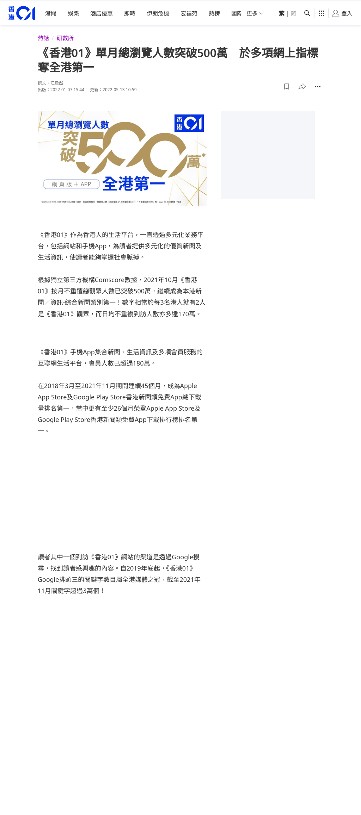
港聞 (50, 12)
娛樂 (73, 12)
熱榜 (214, 12)
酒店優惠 (101, 12)
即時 (129, 12)
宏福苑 (188, 12)
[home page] (21, 12)
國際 (237, 12)
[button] (286, 85)
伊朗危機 (158, 12)
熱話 (43, 37)
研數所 (65, 37)
